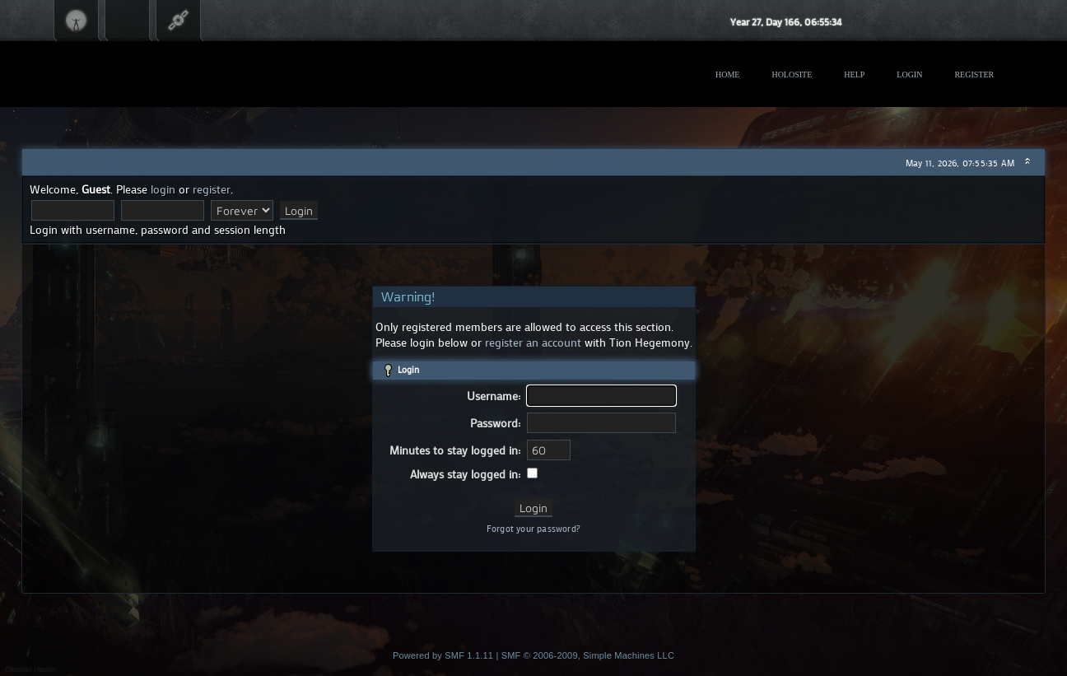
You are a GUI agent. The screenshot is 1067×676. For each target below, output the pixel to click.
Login (909, 74)
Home (727, 74)
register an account (533, 342)
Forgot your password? (533, 528)
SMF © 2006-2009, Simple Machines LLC (587, 655)
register (212, 189)
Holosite (791, 74)
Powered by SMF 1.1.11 (443, 655)
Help (854, 74)
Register (974, 74)
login (163, 189)
